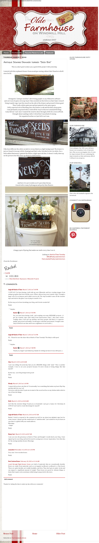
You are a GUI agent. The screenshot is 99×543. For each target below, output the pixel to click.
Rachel (15, 313)
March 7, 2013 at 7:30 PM (30, 289)
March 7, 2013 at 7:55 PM (27, 313)
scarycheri (11, 450)
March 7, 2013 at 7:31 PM (30, 334)
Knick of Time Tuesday (57, 254)
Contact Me (17, 53)
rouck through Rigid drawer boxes (19, 464)
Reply (10, 305)
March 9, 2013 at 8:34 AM (19, 362)
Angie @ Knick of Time (15, 289)
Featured (49, 53)
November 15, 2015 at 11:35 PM (25, 450)
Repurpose (23, 279)
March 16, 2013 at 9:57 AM (31, 414)
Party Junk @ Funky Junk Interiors (53, 259)
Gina (9, 362)
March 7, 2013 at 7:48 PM (27, 348)
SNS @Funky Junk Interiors (56, 257)
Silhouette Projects (33, 279)
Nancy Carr (11, 434)
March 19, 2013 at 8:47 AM (24, 434)
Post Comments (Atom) (19, 538)
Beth (9, 401)
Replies (12, 309)
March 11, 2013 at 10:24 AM (20, 401)
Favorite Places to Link (34, 53)
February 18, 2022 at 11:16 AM (30, 461)
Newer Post (8, 534)
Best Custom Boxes (14, 461)
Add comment (8, 479)
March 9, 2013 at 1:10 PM (20, 383)
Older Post (60, 534)
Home (6, 53)
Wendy (10, 383)
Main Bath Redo (14, 279)
